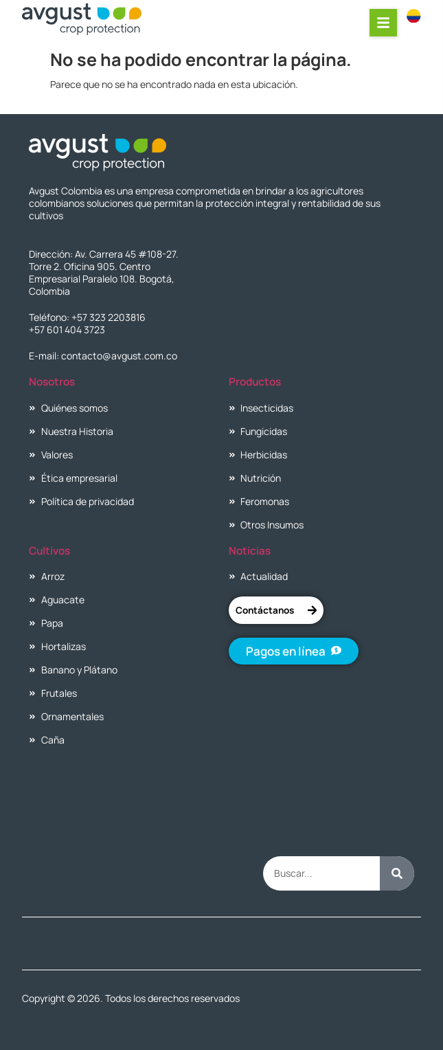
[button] (384, 22)
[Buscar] (397, 873)
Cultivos (49, 551)
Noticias (250, 551)
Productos (255, 382)
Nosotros (52, 382)
